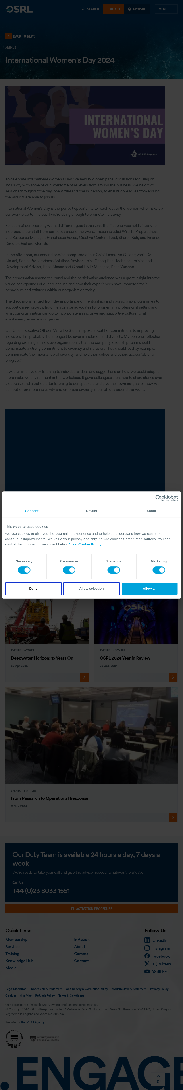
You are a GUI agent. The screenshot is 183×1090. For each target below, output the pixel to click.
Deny (33, 588)
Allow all (149, 588)
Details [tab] (91, 511)
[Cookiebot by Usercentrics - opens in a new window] (158, 498)
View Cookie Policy (85, 544)
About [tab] (151, 511)
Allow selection (91, 588)
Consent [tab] (32, 511)
